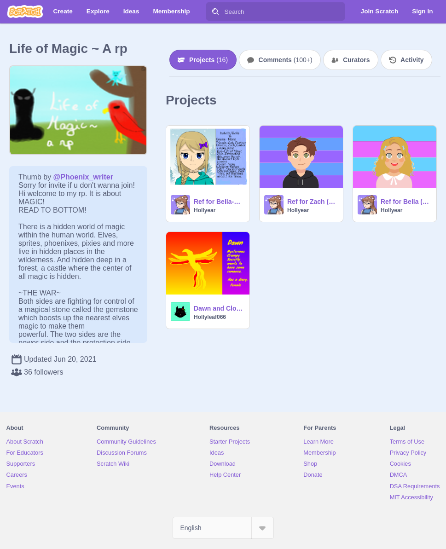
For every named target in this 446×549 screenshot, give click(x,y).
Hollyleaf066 (210, 317)
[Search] (215, 11)
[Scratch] (25, 11)
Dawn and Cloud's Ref (219, 308)
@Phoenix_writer (83, 177)
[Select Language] (223, 528)
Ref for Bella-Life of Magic (219, 201)
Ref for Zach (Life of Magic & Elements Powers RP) (312, 201)
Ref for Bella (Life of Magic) (406, 201)
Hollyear (204, 210)
